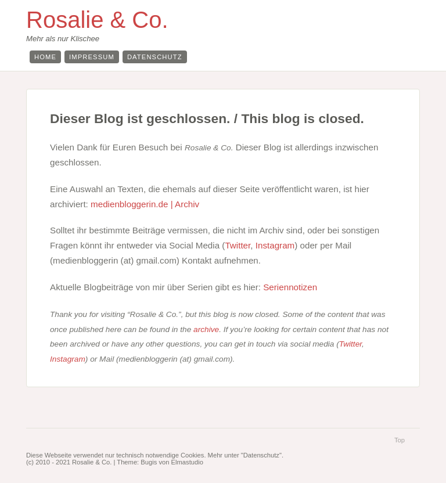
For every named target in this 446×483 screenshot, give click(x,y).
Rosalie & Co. (97, 20)
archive (206, 329)
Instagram (275, 245)
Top (399, 440)
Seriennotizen (290, 287)
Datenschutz (154, 56)
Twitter (237, 245)
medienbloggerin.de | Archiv (145, 204)
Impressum (91, 56)
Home (45, 56)
